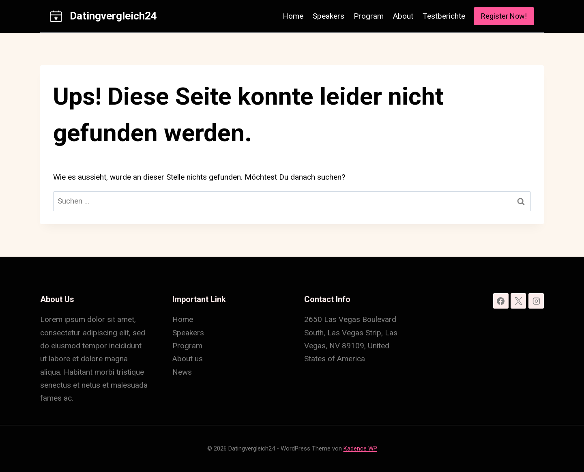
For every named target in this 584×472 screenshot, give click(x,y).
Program (369, 16)
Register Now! (504, 16)
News (182, 372)
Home (293, 16)
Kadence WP (360, 448)
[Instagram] (536, 301)
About (403, 16)
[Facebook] (501, 301)
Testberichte (444, 16)
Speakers (328, 16)
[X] (518, 301)
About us (187, 358)
